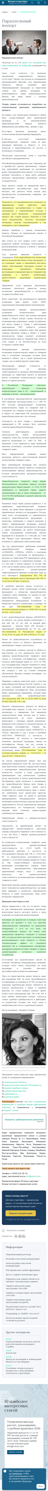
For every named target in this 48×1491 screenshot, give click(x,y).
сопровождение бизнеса (15, 1082)
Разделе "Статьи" (10, 1110)
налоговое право (11, 1096)
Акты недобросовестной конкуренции (18, 1264)
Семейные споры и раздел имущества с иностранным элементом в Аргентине (20, 1370)
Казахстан (11, 1353)
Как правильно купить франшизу (23, 1270)
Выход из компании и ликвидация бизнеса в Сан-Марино (23, 1360)
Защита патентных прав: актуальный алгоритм (18, 1300)
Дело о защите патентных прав (22, 1274)
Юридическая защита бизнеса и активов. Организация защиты (22, 1280)
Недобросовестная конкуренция (23, 1259)
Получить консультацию (20, 1213)
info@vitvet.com (33, 1176)
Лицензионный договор (18, 1254)
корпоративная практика (15, 1091)
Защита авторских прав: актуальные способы (18, 1287)
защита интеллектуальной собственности (22, 1085)
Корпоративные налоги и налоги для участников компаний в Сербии (23, 1344)
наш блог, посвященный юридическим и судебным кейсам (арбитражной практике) (24, 1104)
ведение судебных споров (15, 1088)
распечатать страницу (13, 1230)
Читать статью (15, 1452)
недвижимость (10, 1094)
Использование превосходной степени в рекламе (22, 1319)
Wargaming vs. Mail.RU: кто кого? (22, 1313)
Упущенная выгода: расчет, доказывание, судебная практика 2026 (23, 1425)
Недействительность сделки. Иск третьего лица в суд (23, 1307)
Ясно (40, 1486)
